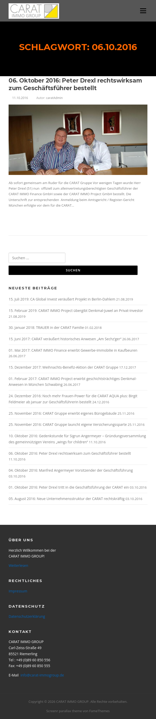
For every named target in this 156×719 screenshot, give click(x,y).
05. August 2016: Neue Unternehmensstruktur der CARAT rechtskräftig (66, 498)
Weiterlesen (23, 222)
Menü (143, 10)
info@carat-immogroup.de (42, 675)
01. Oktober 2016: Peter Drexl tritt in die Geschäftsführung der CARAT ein (69, 487)
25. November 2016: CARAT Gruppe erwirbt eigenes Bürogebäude (63, 413)
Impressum (18, 591)
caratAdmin (54, 98)
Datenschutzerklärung (27, 616)
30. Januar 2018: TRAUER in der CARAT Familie (46, 327)
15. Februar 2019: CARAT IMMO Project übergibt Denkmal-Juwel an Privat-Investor (76, 310)
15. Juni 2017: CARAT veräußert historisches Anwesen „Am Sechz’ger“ (65, 338)
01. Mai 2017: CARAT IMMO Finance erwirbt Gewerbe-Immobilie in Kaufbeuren (73, 350)
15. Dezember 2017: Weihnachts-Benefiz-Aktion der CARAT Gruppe (63, 367)
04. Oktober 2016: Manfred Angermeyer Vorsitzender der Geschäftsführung (71, 470)
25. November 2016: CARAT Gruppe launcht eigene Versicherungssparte (68, 424)
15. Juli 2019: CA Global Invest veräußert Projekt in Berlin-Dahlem (62, 299)
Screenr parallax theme (64, 711)
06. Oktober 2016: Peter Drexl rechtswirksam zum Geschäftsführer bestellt (75, 84)
